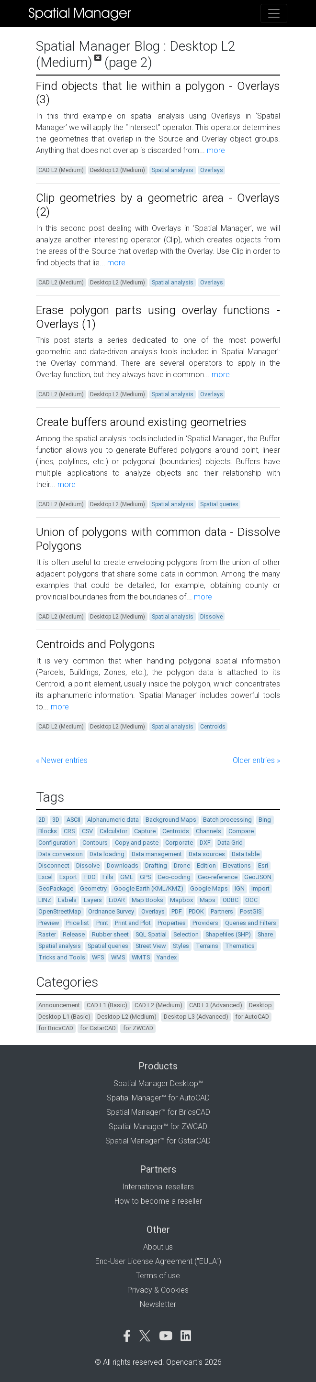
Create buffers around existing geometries (141, 422)
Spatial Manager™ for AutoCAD (158, 1097)
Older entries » (256, 760)
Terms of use (158, 1275)
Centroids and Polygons (95, 644)
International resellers (158, 1186)
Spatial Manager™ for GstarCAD (158, 1140)
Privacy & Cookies (158, 1290)
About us (158, 1246)
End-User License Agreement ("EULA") (158, 1261)
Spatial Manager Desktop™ (158, 1083)
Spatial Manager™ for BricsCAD (158, 1112)
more (215, 150)
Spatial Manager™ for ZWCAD (158, 1126)
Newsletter (158, 1304)
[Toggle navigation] (273, 13)
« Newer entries (62, 760)
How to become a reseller (158, 1201)
